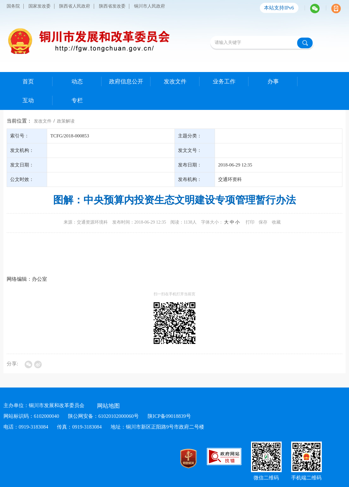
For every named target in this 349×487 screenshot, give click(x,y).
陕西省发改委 (112, 6)
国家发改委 (39, 6)
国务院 (13, 6)
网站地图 (108, 406)
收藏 (276, 222)
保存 (263, 222)
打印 (250, 222)
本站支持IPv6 (279, 7)
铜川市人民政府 (149, 6)
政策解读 (66, 121)
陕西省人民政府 (74, 6)
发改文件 (43, 121)
